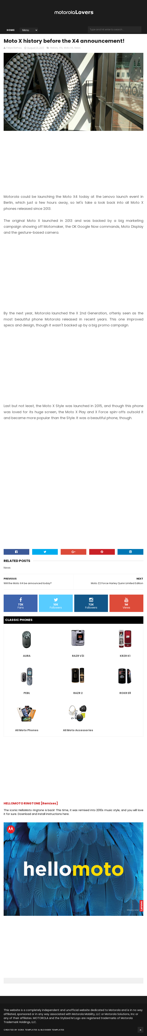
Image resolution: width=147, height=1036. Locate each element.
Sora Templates (28, 1029)
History (54, 47)
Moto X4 (68, 47)
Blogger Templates (52, 1029)
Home (11, 30)
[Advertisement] (36, 165)
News (77, 47)
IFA (61, 47)
